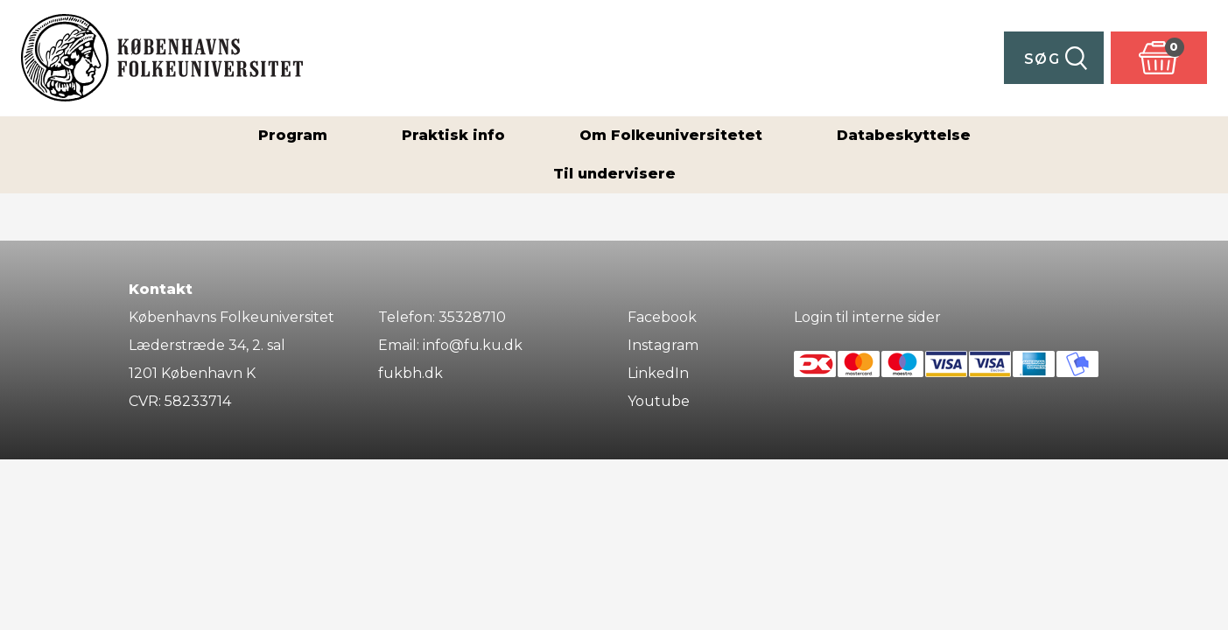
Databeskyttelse (904, 135)
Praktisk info (453, 135)
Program (292, 135)
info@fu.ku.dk (473, 345)
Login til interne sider (867, 317)
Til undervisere (614, 173)
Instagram (663, 345)
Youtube (659, 401)
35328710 (472, 317)
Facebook (662, 317)
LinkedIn (658, 373)
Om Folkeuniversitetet (670, 135)
